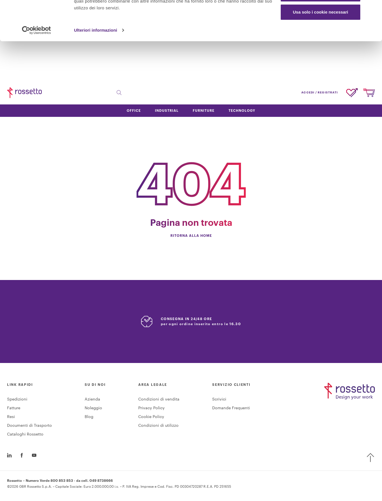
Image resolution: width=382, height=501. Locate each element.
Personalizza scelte (321, 33)
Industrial (167, 110)
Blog (89, 417)
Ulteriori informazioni (95, 69)
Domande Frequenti (231, 408)
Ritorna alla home (191, 235)
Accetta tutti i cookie (320, 14)
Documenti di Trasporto (29, 426)
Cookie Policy (151, 417)
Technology (242, 110)
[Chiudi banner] (373, 9)
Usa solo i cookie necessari (320, 51)
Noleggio (93, 408)
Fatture (13, 408)
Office (134, 110)
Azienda (92, 399)
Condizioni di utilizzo (158, 426)
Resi (11, 417)
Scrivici (219, 399)
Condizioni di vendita (158, 399)
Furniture (203, 110)
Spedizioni (17, 399)
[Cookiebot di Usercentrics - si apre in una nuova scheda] (36, 70)
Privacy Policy (151, 408)
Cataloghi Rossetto (25, 434)
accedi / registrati (319, 92)
